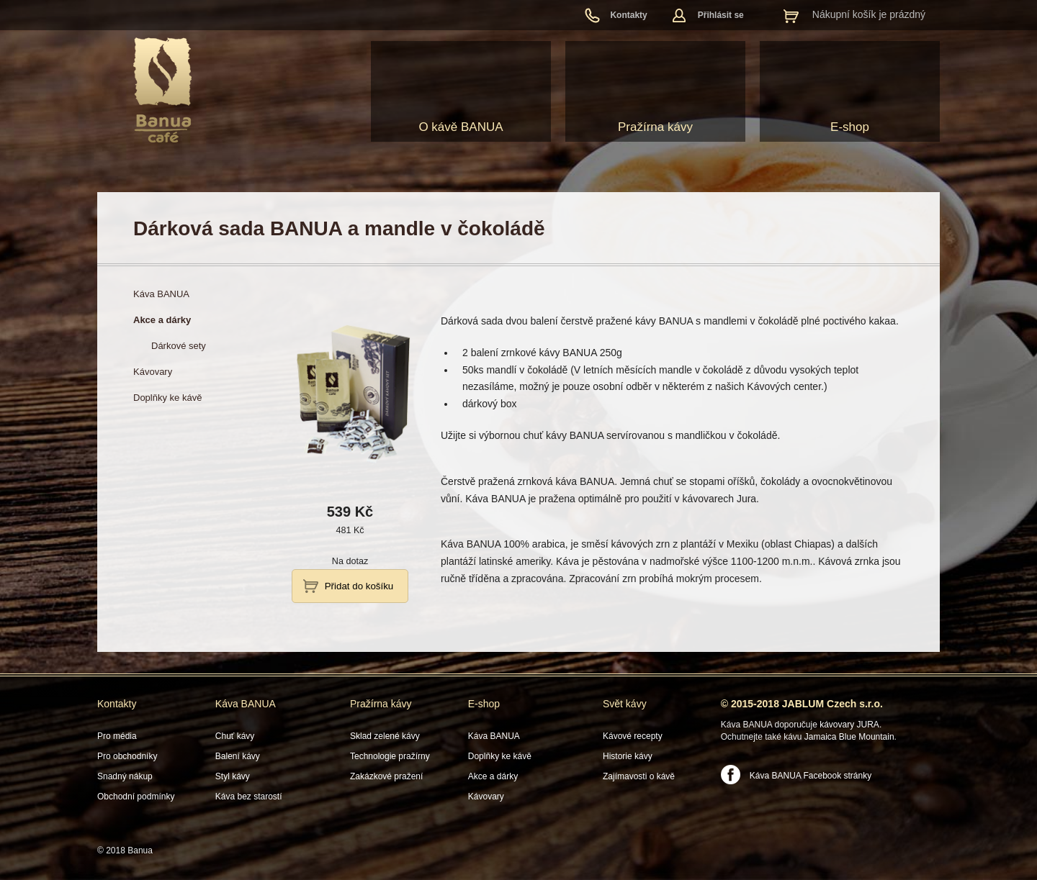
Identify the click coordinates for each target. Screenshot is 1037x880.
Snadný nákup (125, 776)
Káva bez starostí (248, 796)
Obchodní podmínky (135, 796)
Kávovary (486, 796)
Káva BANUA (245, 703)
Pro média (117, 736)
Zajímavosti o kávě (639, 776)
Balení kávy (237, 756)
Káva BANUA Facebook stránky (810, 776)
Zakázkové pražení (386, 776)
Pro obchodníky (127, 756)
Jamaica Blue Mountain (849, 737)
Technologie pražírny (390, 756)
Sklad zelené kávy (385, 736)
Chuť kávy (235, 736)
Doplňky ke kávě (499, 756)
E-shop (849, 127)
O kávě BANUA (460, 127)
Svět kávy (625, 703)
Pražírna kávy (655, 127)
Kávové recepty (633, 736)
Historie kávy (627, 756)
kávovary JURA (849, 725)
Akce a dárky (493, 776)
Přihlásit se (721, 15)
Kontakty (628, 15)
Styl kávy (232, 776)
